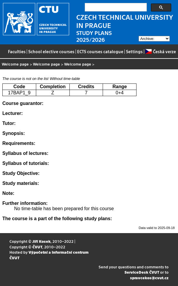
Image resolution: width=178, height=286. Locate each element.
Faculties (17, 51)
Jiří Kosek (41, 241)
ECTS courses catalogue (100, 51)
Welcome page (15, 64)
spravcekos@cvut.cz (149, 277)
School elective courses (51, 51)
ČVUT (37, 247)
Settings (134, 51)
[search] (115, 7)
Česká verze (160, 51)
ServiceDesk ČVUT (141, 272)
